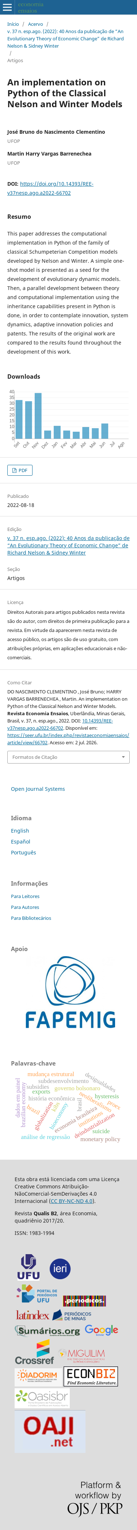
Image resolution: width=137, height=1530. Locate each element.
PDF (22, 470)
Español (20, 841)
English (20, 830)
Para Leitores (25, 896)
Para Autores (25, 907)
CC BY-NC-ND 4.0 (71, 1200)
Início (13, 24)
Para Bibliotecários (31, 918)
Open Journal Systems (38, 788)
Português (23, 852)
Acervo (35, 24)
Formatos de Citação (34, 757)
